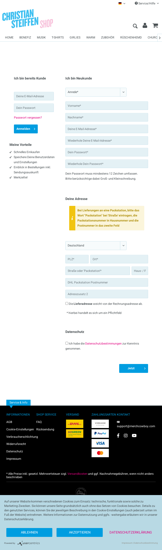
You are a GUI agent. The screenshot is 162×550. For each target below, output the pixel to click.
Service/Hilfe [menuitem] (147, 3)
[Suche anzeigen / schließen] (135, 26)
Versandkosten (77, 474)
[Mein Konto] (145, 26)
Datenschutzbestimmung (146, 543)
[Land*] (96, 245)
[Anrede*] (96, 92)
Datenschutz (14, 451)
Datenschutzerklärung (130, 532)
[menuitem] (122, 3)
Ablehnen (29, 532)
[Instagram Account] (126, 435)
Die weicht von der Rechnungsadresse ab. (106, 304)
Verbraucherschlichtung (21, 437)
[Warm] (90, 37)
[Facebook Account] (118, 435)
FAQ (39, 422)
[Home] (9, 37)
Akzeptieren (79, 532)
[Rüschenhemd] (131, 37)
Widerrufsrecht (16, 444)
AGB (9, 422)
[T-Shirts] (58, 37)
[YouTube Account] (134, 435)
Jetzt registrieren (134, 369)
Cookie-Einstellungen (20, 429)
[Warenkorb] (155, 26)
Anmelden (25, 128)
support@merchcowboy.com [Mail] (136, 424)
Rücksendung (45, 429)
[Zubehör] (107, 37)
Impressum (13, 459)
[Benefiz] (25, 37)
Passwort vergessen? (28, 117)
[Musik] (41, 37)
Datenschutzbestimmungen (103, 343)
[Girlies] (75, 37)
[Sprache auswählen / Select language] (122, 3)
